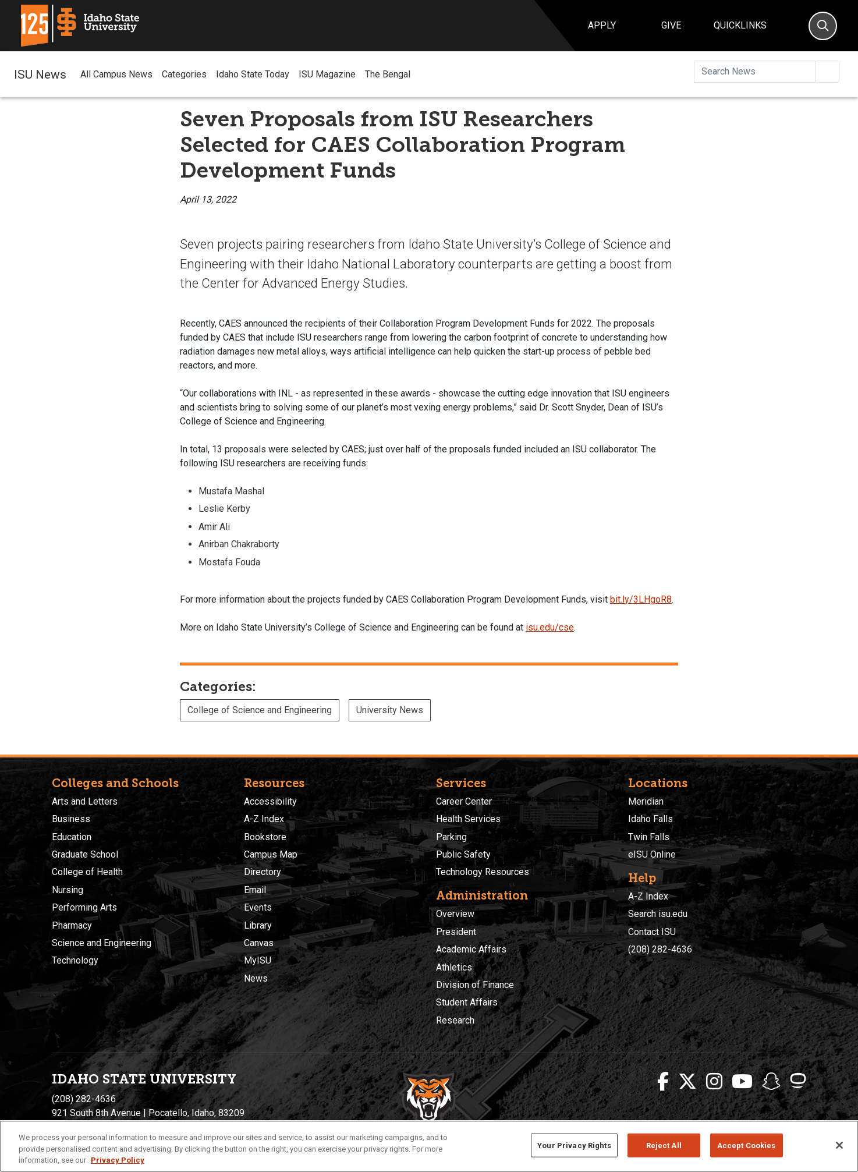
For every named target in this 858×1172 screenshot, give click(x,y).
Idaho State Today (252, 74)
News (256, 978)
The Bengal (387, 74)
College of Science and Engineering (259, 710)
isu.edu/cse (550, 627)
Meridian (646, 801)
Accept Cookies (746, 1145)
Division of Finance (475, 984)
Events (258, 907)
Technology (75, 960)
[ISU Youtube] (742, 1082)
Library (258, 925)
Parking (451, 836)
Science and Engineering (101, 942)
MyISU (257, 960)
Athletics (454, 967)
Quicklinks (740, 25)
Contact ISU (652, 931)
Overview (455, 913)
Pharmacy (72, 925)
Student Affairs (467, 1002)
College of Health (87, 871)
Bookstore (265, 836)
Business (71, 818)
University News (389, 710)
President (456, 931)
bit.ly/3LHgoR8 (641, 599)
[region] (429, 1146)
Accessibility (270, 801)
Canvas (259, 942)
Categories (184, 74)
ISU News (40, 74)
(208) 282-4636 (660, 949)
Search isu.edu (657, 913)
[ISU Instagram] (714, 1082)
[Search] (823, 26)
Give (671, 25)
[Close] (839, 1145)
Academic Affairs (471, 949)
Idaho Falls (650, 818)
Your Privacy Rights (574, 1145)
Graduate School (85, 854)
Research (455, 1020)
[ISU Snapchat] (771, 1082)
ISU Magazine (327, 74)
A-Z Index (264, 818)
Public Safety (463, 854)
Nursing (67, 889)
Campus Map (270, 854)
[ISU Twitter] (687, 1082)
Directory (262, 871)
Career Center (464, 801)
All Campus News (116, 74)
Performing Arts (84, 907)
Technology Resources (482, 871)
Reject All (664, 1145)
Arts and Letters (85, 801)
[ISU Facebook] (663, 1082)
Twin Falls (648, 836)
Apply (602, 25)
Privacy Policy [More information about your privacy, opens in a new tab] (117, 1160)
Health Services (468, 818)
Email (255, 889)
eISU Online (652, 854)
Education (71, 836)
